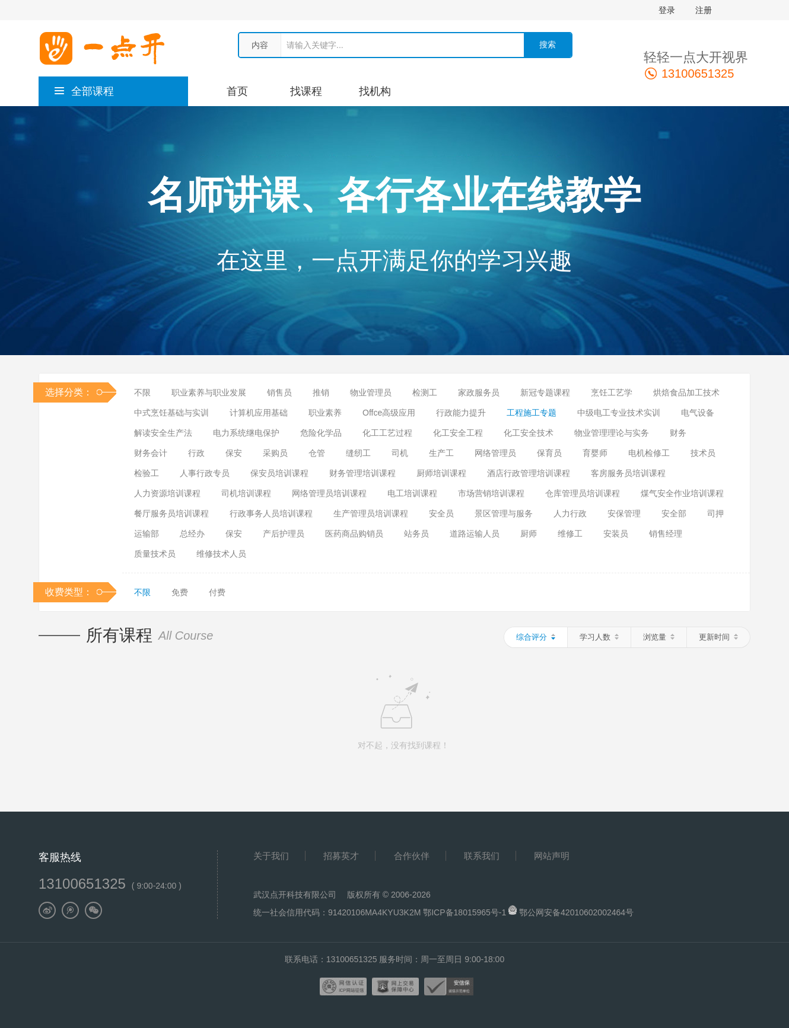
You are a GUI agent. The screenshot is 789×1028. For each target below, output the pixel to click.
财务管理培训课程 (362, 473)
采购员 (275, 453)
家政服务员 (479, 392)
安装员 (615, 533)
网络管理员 (495, 453)
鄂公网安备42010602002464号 (576, 912)
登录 (666, 10)
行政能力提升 (461, 412)
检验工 (146, 473)
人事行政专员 (205, 473)
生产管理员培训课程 (370, 513)
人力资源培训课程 (167, 493)
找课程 (306, 91)
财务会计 (150, 453)
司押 (715, 513)
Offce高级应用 (388, 412)
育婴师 (595, 453)
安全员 (441, 513)
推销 (321, 392)
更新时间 (718, 637)
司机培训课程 (246, 493)
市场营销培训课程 (491, 493)
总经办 (192, 533)
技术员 (703, 453)
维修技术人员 (221, 553)
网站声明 (552, 856)
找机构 (375, 91)
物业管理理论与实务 (611, 433)
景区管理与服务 (504, 513)
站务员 (416, 533)
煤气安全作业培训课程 (682, 493)
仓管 (316, 453)
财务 (678, 433)
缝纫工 (358, 453)
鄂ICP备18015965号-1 (465, 912)
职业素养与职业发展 (208, 392)
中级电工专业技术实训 (618, 412)
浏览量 (659, 637)
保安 (233, 453)
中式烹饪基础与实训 (171, 412)
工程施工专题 (531, 412)
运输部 (146, 533)
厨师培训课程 (441, 473)
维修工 (570, 533)
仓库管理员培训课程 (582, 493)
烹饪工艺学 (611, 392)
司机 (400, 453)
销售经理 (665, 533)
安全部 (673, 513)
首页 (237, 91)
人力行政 (570, 513)
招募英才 (341, 856)
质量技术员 (155, 553)
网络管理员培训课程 (329, 493)
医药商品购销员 (354, 533)
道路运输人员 (475, 533)
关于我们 (271, 856)
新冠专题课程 (545, 392)
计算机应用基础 (259, 412)
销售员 (279, 392)
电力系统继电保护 (246, 433)
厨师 (528, 533)
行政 (196, 453)
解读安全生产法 (163, 433)
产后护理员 (283, 533)
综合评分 (535, 637)
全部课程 (83, 91)
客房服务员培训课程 (628, 473)
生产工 (441, 453)
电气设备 (697, 412)
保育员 (549, 453)
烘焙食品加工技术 (686, 392)
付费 (217, 592)
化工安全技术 (528, 433)
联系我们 (482, 856)
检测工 (424, 392)
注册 (703, 10)
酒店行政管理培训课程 (528, 473)
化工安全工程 (458, 433)
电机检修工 (649, 453)
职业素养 (325, 412)
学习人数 (599, 637)
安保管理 (624, 513)
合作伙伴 (412, 856)
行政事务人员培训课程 (271, 513)
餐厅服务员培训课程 (171, 513)
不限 (142, 392)
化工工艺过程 (387, 433)
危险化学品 (321, 433)
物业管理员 (371, 392)
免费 (179, 592)
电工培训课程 (412, 493)
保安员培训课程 (279, 473)
